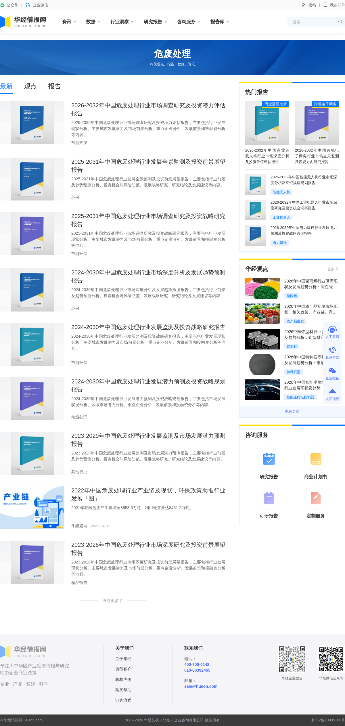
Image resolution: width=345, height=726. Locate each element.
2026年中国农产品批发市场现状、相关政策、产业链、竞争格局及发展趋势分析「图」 (311, 312)
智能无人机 (281, 192)
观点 (30, 86)
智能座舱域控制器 (300, 397)
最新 (6, 86)
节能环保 (79, 143)
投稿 (309, 5)
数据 (90, 21)
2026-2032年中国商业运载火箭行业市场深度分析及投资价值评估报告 (267, 156)
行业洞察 (119, 21)
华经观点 (79, 526)
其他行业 (79, 471)
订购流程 (123, 700)
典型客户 (123, 669)
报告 (54, 86)
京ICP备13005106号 (328, 720)
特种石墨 (293, 372)
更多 (333, 268)
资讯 (66, 21)
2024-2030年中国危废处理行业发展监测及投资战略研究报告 (148, 327)
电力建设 (280, 243)
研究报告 (153, 21)
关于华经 (123, 658)
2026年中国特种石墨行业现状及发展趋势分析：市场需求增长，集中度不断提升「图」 (311, 363)
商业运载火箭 (275, 104)
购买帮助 (123, 689)
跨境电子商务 (325, 104)
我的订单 (334, 4)
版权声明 (123, 679)
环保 (75, 197)
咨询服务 (186, 21)
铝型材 (292, 347)
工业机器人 (281, 217)
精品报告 (79, 582)
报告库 (217, 21)
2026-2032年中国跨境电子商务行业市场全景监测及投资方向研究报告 (317, 156)
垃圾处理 (79, 417)
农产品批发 (295, 321)
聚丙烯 (292, 296)
